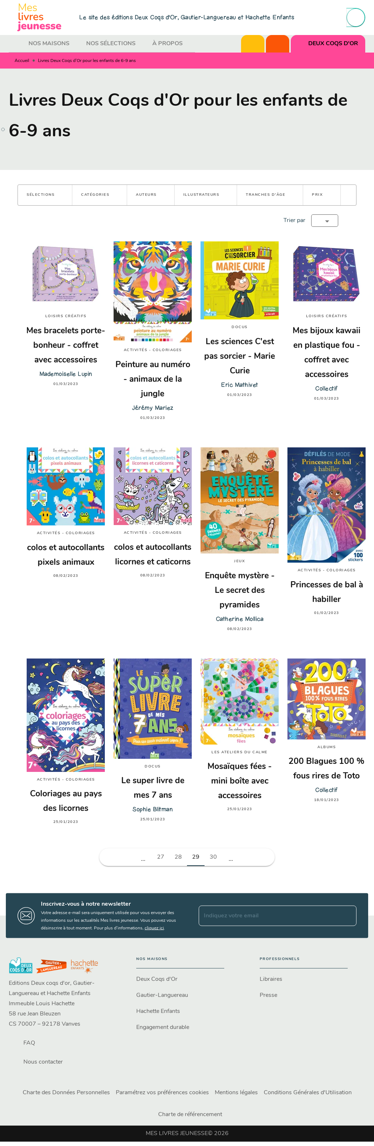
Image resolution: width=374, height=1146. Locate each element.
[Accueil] (39, 17)
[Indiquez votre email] (268, 915)
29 (195, 857)
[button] (45, 195)
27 (160, 857)
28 (178, 857)
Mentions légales (236, 1093)
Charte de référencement (190, 1115)
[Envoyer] (347, 915)
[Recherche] (356, 17)
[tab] (16, 44)
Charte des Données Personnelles (66, 1093)
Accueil (22, 61)
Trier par (294, 221)
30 (213, 857)
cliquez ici (154, 928)
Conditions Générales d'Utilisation (308, 1093)
